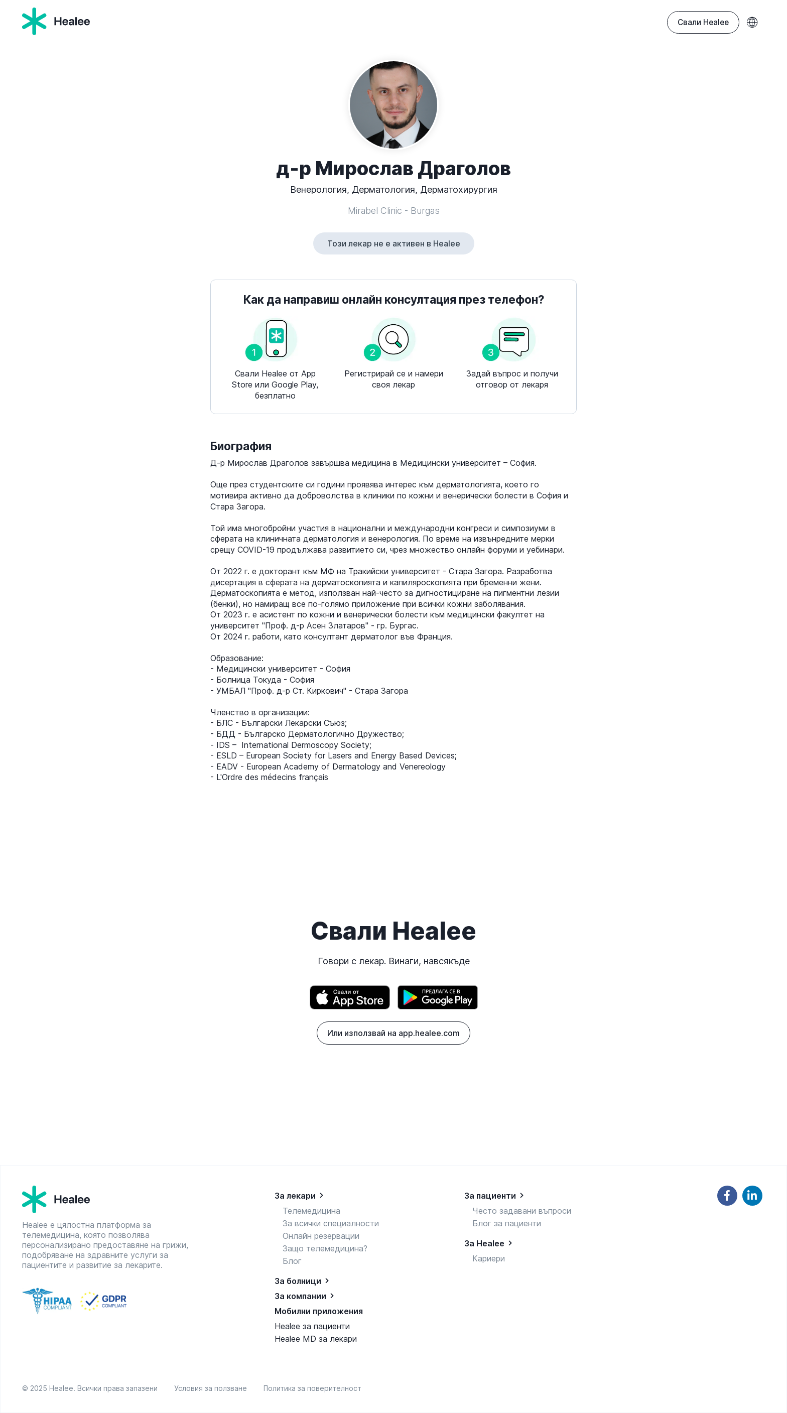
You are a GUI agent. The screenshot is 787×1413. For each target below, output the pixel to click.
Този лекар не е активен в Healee (393, 243)
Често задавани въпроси (521, 1211)
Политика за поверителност (312, 1388)
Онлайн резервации (321, 1236)
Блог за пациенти (506, 1223)
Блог (292, 1261)
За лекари (295, 1196)
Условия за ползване (212, 1388)
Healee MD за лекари (316, 1339)
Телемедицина (311, 1211)
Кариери (488, 1258)
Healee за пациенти (312, 1326)
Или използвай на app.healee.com (393, 1033)
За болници (298, 1281)
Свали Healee (703, 22)
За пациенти (490, 1196)
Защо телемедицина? (325, 1248)
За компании (300, 1296)
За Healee (484, 1243)
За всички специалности (331, 1223)
